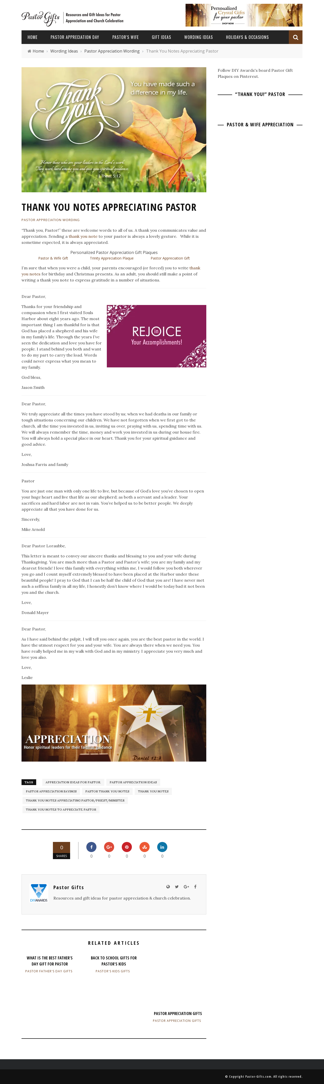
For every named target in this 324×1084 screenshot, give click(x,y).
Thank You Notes (153, 791)
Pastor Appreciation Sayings (51, 791)
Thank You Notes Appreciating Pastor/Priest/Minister (75, 800)
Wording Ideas (198, 37)
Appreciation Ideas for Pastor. (73, 782)
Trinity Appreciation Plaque (112, 258)
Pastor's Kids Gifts (113, 971)
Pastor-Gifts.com (258, 1076)
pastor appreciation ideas (133, 782)
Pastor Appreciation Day (75, 37)
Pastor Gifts (68, 887)
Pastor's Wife (125, 37)
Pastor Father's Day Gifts (48, 971)
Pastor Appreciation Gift (170, 258)
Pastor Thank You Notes (107, 791)
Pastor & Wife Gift (53, 258)
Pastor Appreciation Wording (51, 220)
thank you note (83, 236)
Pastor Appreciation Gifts (178, 1013)
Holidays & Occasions (247, 37)
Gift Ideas (161, 37)
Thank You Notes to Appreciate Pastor (61, 809)
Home (32, 37)
